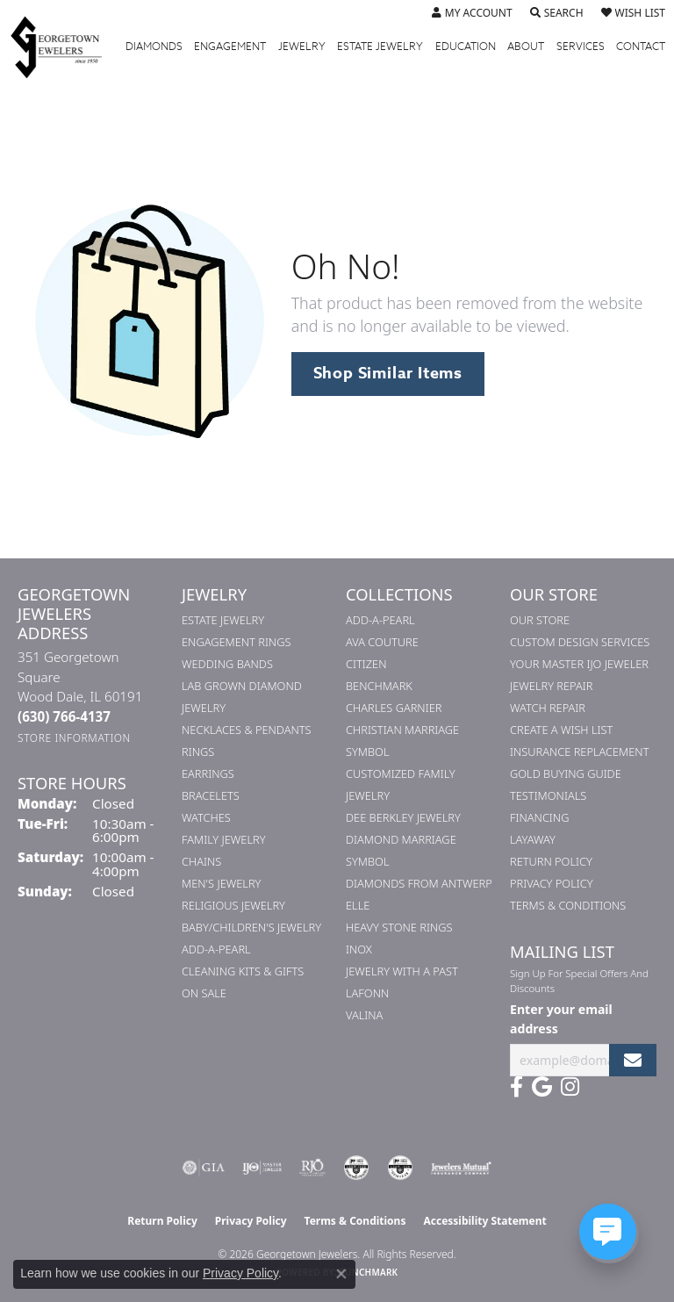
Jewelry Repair (551, 686)
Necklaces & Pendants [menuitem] (247, 729)
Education (465, 46)
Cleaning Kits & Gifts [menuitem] (243, 971)
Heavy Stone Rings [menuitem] (399, 927)
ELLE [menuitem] (357, 905)
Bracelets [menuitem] (211, 795)
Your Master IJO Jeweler (579, 664)
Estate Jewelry (380, 46)
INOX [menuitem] (359, 949)
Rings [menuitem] (198, 751)
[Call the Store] (64, 716)
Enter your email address (561, 1018)
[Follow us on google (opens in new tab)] (542, 1086)
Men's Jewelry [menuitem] (221, 883)
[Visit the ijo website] (262, 1168)
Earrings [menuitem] (208, 773)
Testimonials (548, 795)
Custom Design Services (579, 642)
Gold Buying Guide (565, 773)
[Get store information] (74, 737)
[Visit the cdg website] (356, 1168)
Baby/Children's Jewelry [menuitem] (251, 927)
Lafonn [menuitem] (367, 993)
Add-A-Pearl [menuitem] (216, 949)
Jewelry (302, 46)
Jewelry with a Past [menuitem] (402, 971)
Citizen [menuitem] (366, 664)
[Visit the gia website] (204, 1168)
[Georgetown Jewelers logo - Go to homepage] (65, 46)
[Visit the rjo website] (312, 1168)
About (525, 46)
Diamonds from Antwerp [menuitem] (419, 883)
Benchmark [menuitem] (379, 686)
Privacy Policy (551, 883)
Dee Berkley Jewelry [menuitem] (403, 817)
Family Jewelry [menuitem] (224, 839)
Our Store (540, 620)
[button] (472, 13)
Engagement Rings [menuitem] (236, 642)
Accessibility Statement (484, 1220)
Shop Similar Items (387, 373)
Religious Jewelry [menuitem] (233, 905)
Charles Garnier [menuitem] (393, 708)
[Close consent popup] (341, 1274)
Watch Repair (547, 708)
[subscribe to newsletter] (632, 1060)
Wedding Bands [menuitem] (227, 664)
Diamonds (154, 46)
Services (580, 46)
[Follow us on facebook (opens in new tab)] (516, 1086)
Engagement (230, 46)
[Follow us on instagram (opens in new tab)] (570, 1086)
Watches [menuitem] (206, 817)
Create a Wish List (561, 729)
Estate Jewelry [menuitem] (223, 620)
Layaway (533, 839)
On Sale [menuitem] (204, 993)
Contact (640, 46)
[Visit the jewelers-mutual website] (461, 1168)
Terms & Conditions (568, 905)
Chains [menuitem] (201, 861)
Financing (539, 817)
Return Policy (551, 861)
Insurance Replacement (579, 751)
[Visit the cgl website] (400, 1168)
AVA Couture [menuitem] (382, 642)
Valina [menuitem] (364, 1015)
